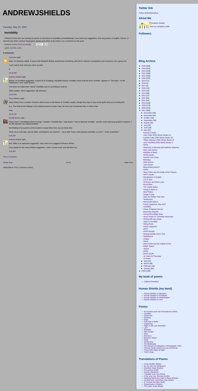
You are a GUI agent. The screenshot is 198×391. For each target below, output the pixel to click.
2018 (144, 83)
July (145, 125)
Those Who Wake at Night (154, 350)
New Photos (148, 192)
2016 (144, 88)
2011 (144, 100)
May (146, 130)
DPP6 (145, 251)
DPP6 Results (149, 231)
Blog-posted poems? (151, 167)
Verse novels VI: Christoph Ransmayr (158, 217)
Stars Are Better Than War (153, 197)
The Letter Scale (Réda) (153, 386)
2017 (144, 86)
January (147, 269)
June (146, 128)
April (146, 261)
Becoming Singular (150, 212)
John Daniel (148, 165)
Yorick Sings (149, 352)
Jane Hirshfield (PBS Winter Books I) (158, 143)
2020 (144, 78)
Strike (146, 340)
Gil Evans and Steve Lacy (153, 182)
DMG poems (148, 162)
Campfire (147, 314)
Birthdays (147, 160)
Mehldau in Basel (150, 152)
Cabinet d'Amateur (151, 282)
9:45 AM (12, 151)
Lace (146, 328)
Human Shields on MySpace (155, 294)
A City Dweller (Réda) (152, 364)
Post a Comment (10, 157)
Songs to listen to (150, 189)
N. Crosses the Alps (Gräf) (154, 382)
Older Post (128, 162)
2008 (144, 108)
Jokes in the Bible (150, 222)
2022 (144, 73)
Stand (145, 241)
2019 (144, 81)
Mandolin (147, 330)
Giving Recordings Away (153, 214)
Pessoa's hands (149, 133)
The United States (150, 187)
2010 (144, 103)
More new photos (150, 150)
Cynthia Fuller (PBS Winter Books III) (158, 138)
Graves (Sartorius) (151, 372)
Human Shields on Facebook (155, 296)
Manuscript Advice (150, 202)
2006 (144, 271)
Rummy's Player (150, 338)
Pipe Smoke (149, 332)
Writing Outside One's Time (154, 234)
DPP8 (145, 170)
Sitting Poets (148, 224)
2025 (144, 66)
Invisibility (147, 207)
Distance (147, 318)
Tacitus (146, 249)
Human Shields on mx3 (153, 300)
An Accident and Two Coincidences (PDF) (160, 312)
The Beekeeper (150, 344)
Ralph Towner (148, 246)
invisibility (13, 48)
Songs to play (148, 194)
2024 (144, 68)
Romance (148, 336)
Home (68, 162)
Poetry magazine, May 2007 (154, 204)
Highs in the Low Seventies (155, 326)
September (148, 120)
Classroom (148, 316)
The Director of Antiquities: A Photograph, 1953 (162, 346)
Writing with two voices (152, 219)
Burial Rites (148, 184)
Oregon (146, 239)
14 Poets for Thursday (152, 256)
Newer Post (8, 162)
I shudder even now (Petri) (154, 374)
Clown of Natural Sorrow (153, 209)
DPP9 (145, 145)
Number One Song (150, 157)
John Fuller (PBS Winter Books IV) (157, 135)
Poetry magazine (150, 226)
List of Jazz (147, 180)
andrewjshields (36, 13)
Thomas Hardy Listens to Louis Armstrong (160, 348)
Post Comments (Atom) (23, 167)
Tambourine (148, 199)
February (147, 266)
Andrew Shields (15, 77)
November (148, 115)
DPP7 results (148, 175)
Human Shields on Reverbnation (157, 298)
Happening (148, 324)
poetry (19, 48)
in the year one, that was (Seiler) (157, 376)
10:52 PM (13, 95)
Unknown (12, 57)
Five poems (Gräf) (151, 370)
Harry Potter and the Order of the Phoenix (160, 172)
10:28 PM (13, 73)
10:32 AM (12, 114)
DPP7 (145, 229)
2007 (144, 110)
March (146, 263)
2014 (144, 93)
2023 (144, 71)
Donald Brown (14, 118)
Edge (146, 320)
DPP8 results (148, 155)
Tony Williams (14, 98)
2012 (144, 98)
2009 (144, 105)
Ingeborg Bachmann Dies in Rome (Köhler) (161, 378)
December (148, 113)
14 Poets (146, 259)
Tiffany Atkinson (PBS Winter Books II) (158, 140)
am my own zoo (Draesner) (155, 366)
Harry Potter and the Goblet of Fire (157, 244)
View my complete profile (160, 27)
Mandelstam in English (152, 177)
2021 (144, 76)
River (146, 334)
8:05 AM (12, 136)
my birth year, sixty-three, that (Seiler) (159, 380)
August (147, 123)
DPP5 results (148, 254)
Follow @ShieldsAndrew (148, 13)
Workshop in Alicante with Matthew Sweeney (161, 147)
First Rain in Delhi (151, 322)
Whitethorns (148, 236)
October (147, 118)
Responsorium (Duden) (153, 384)
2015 (144, 91)
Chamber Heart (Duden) (153, 368)
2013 (144, 96)
